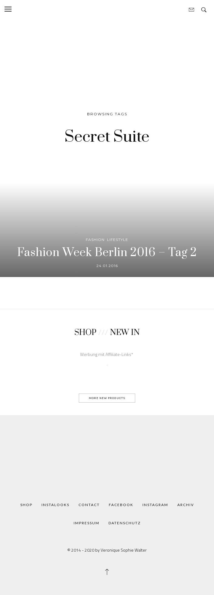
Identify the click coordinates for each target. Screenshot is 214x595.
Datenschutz (125, 523)
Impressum (86, 523)
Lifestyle (117, 239)
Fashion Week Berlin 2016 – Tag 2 (107, 252)
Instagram (155, 504)
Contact (89, 504)
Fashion (95, 239)
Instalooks (55, 504)
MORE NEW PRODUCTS (107, 398)
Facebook (121, 504)
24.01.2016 (107, 265)
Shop (26, 504)
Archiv (185, 504)
